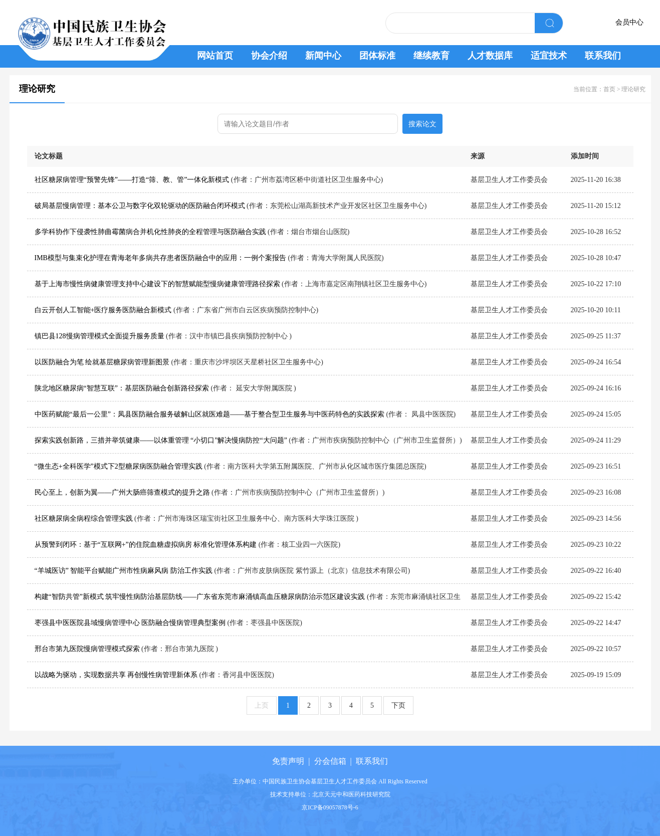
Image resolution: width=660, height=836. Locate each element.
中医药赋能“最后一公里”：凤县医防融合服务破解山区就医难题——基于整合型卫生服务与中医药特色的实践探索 (209, 414)
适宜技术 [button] (549, 56)
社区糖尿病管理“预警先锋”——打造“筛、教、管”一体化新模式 (132, 179)
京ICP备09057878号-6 (330, 807)
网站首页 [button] (215, 56)
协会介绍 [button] (269, 56)
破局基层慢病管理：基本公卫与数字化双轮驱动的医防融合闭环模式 (140, 206)
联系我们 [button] (603, 56)
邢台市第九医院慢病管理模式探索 (87, 649)
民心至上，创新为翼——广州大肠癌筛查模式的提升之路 (122, 492)
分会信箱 (330, 761)
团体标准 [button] (377, 56)
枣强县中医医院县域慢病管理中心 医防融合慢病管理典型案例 (130, 622)
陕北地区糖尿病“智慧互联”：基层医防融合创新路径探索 (122, 388)
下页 (398, 705)
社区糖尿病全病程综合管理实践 (84, 518)
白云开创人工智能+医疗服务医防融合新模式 (103, 310)
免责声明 (288, 761)
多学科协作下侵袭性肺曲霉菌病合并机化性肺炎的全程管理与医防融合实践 (150, 232)
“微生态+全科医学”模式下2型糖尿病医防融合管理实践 (118, 466)
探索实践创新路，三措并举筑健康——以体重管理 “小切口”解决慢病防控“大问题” (161, 440)
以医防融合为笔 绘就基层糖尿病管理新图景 (103, 362)
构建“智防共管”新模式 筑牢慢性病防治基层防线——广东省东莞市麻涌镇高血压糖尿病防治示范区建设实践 (200, 596)
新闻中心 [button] (323, 56)
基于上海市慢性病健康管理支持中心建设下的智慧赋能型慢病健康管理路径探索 (157, 284)
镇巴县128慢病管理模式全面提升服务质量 (99, 336)
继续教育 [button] (431, 56)
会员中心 (629, 22)
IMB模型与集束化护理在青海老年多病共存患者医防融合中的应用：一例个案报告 (160, 258)
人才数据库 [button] (490, 56)
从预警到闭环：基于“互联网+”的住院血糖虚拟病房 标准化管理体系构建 (146, 544)
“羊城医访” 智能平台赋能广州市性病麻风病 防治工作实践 (123, 570)
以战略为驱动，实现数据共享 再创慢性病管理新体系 (116, 675)
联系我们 (372, 761)
